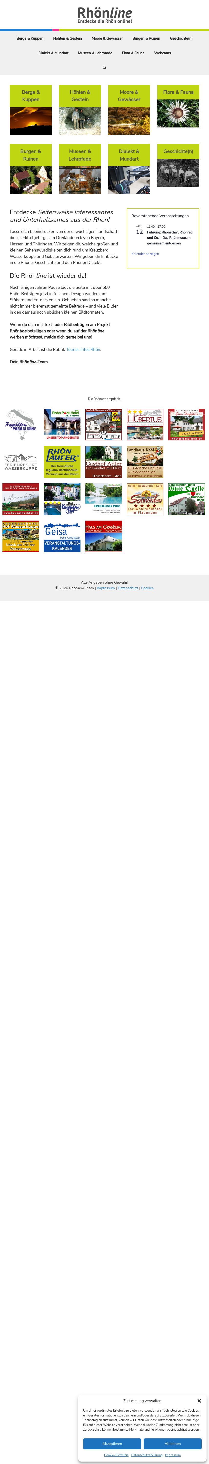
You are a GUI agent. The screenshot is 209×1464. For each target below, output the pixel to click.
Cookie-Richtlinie (116, 1455)
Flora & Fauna (133, 53)
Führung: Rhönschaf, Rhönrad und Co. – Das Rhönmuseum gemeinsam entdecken (169, 238)
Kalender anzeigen (145, 254)
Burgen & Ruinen (146, 38)
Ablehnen (173, 1443)
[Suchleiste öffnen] (104, 67)
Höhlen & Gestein (67, 38)
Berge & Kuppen (30, 38)
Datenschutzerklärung (147, 1455)
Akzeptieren (112, 1443)
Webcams (162, 53)
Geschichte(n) (181, 38)
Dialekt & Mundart (53, 53)
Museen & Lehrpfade (95, 53)
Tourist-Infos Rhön (83, 349)
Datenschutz (128, 588)
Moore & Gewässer (107, 38)
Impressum (173, 1455)
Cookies (147, 588)
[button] (199, 1400)
